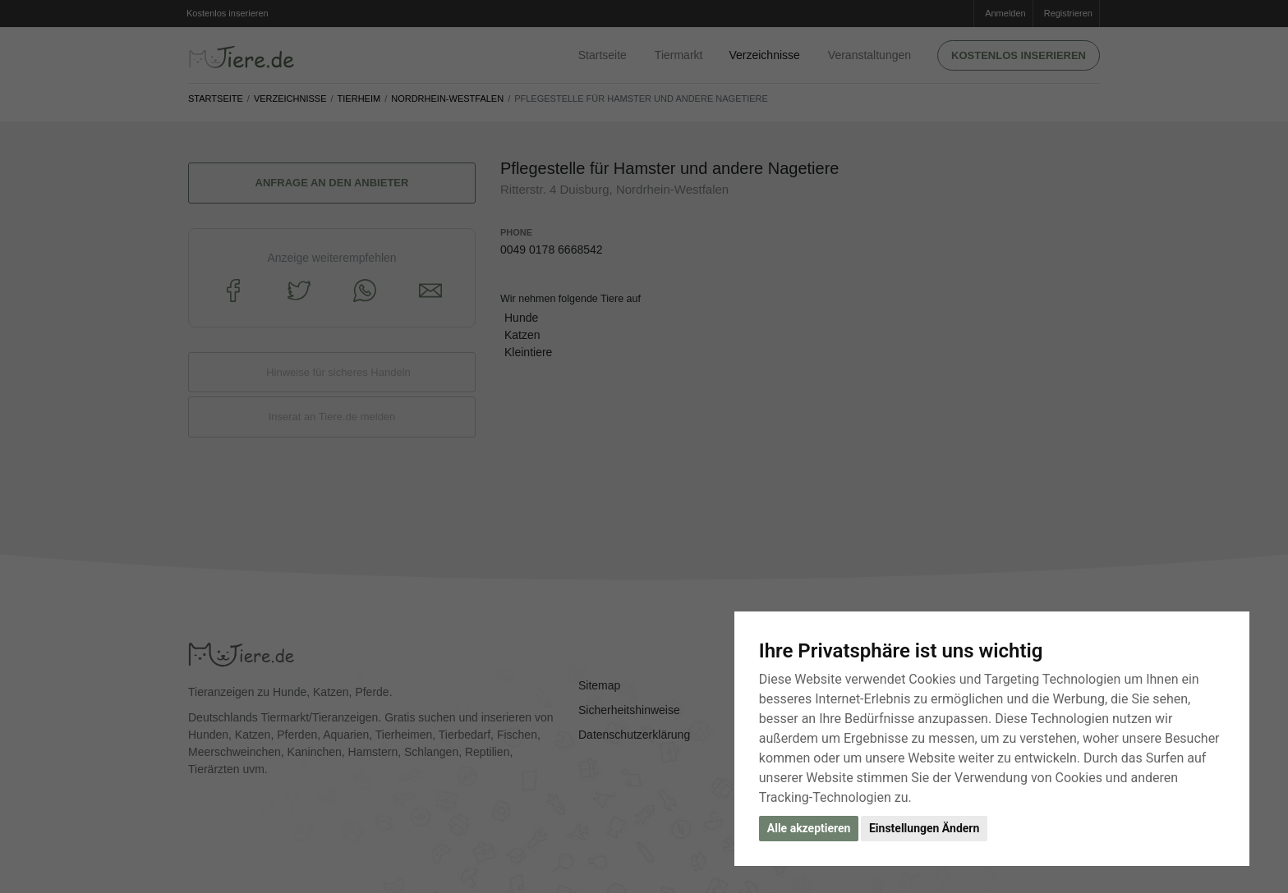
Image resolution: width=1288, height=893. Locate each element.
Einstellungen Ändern (924, 828)
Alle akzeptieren (809, 828)
